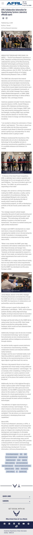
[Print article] (3, 18)
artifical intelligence (10, 471)
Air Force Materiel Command (11, 457)
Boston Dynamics (24, 468)
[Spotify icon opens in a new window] (28, 523)
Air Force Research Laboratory (12, 454)
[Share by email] (7, 18)
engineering (24, 460)
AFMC (25, 454)
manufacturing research (10, 460)
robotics (17, 468)
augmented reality (22, 471)
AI (16, 471)
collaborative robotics (9, 468)
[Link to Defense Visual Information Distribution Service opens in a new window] (16, 526)
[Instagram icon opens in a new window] (19, 523)
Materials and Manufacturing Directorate (23, 466)
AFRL (21, 454)
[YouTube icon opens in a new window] (23, 523)
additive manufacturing (10, 463)
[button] (3, 3)
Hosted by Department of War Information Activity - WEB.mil (15, 531)
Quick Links (7, 496)
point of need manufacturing (22, 463)
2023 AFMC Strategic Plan (15, 91)
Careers (6, 501)
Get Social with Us (16, 509)
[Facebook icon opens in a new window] (4, 523)
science (18, 460)
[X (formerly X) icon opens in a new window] (9, 523)
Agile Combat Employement (7, 466)
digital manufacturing (23, 457)
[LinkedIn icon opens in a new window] (14, 523)
